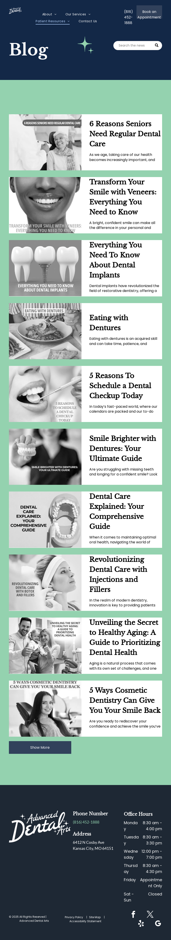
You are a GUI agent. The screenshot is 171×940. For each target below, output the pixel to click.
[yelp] (141, 924)
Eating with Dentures (108, 323)
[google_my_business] (158, 924)
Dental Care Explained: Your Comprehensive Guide (116, 511)
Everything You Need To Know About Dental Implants (115, 260)
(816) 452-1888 (86, 822)
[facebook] (133, 915)
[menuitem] (49, 14)
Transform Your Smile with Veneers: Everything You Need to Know (123, 197)
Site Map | (97, 917)
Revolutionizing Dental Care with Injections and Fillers (118, 574)
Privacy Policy (74, 917)
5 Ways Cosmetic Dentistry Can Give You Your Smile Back (124, 700)
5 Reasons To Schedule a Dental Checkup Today (120, 386)
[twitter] (150, 915)
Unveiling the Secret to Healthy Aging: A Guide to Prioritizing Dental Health (124, 637)
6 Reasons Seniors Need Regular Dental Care (125, 134)
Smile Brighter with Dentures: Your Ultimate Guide (122, 448)
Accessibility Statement (85, 921)
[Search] (137, 45)
